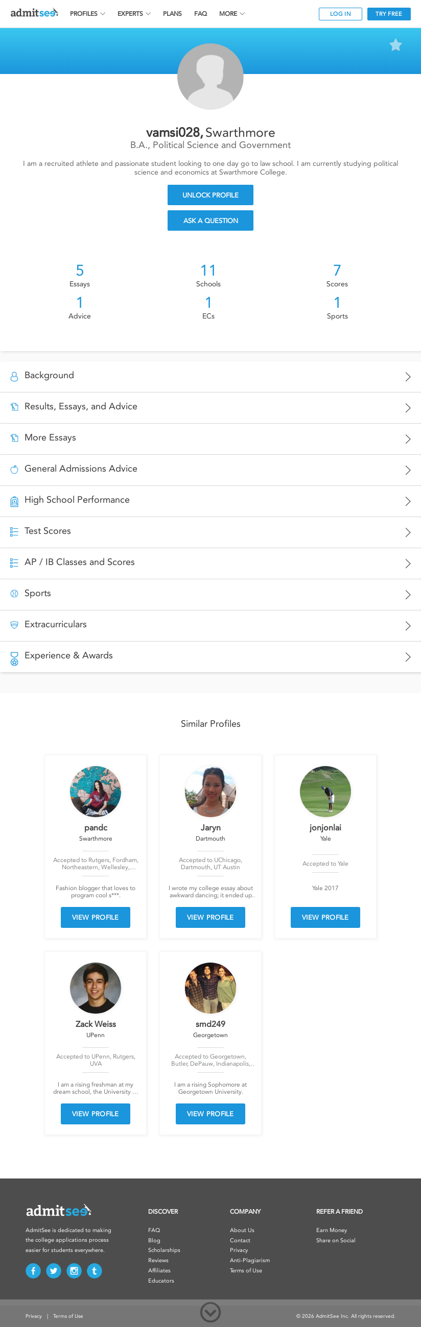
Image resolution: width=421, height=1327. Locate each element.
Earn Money (331, 1230)
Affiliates (159, 1270)
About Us (242, 1230)
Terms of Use (246, 1270)
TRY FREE (389, 14)
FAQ (200, 13)
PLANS (172, 13)
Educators (161, 1280)
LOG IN (340, 14)
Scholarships (164, 1250)
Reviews (158, 1260)
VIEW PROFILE (95, 917)
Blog (154, 1240)
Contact (240, 1240)
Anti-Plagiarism (250, 1260)
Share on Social (336, 1240)
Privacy (239, 1250)
